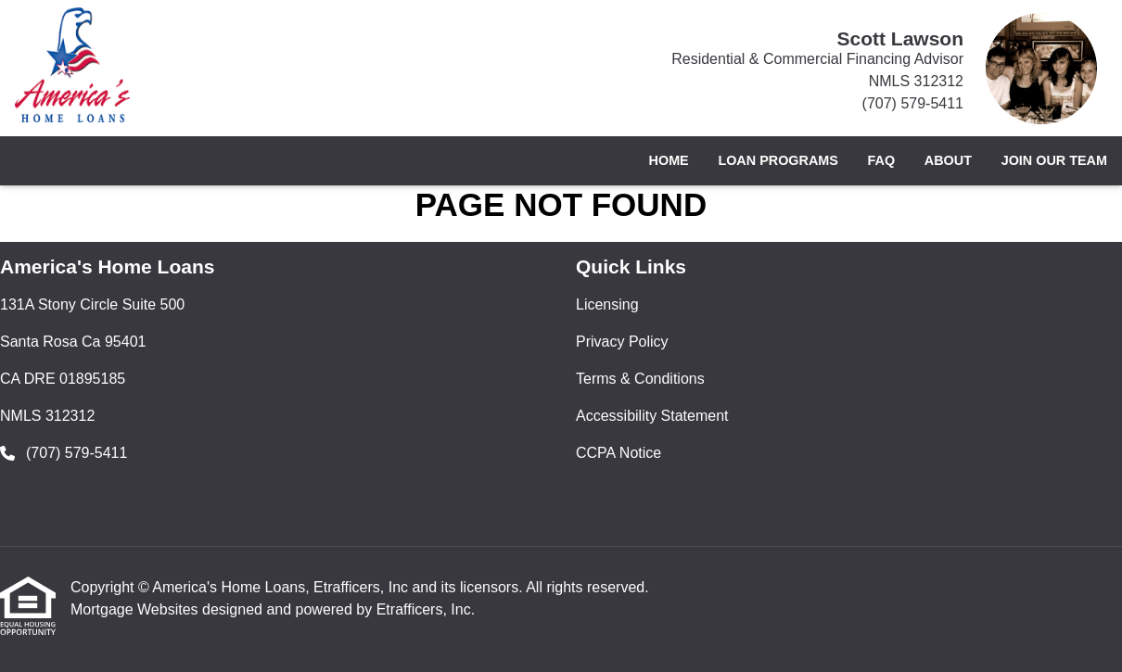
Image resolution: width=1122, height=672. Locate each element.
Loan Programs (778, 160)
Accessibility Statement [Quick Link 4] (652, 416)
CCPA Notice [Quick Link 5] (618, 453)
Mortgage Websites (136, 609)
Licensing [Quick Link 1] (607, 304)
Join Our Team (1054, 160)
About (948, 160)
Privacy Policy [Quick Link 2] (622, 341)
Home (669, 160)
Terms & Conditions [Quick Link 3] (640, 379)
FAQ (882, 160)
